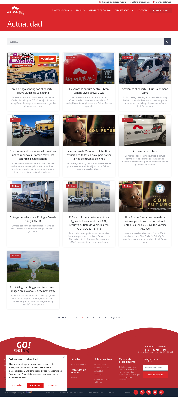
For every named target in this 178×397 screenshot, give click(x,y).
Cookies (112, 392)
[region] (36, 373)
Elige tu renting (62, 10)
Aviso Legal (48, 392)
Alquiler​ (75, 359)
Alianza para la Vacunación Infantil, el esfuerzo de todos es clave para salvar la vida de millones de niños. (89, 155)
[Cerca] (63, 357)
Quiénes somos (124, 10)
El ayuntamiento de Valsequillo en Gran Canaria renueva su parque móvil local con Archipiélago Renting (33, 155)
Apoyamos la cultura (145, 151)
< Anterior (60, 317)
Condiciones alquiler (96, 392)
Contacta (142, 10)
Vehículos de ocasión (100, 10)
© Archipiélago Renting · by (18, 393)
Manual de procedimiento (127, 361)
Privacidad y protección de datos (70, 392)
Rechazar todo (35, 385)
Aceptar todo (54, 385)
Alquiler (80, 10)
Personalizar (17, 385)
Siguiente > (117, 317)
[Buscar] (167, 41)
